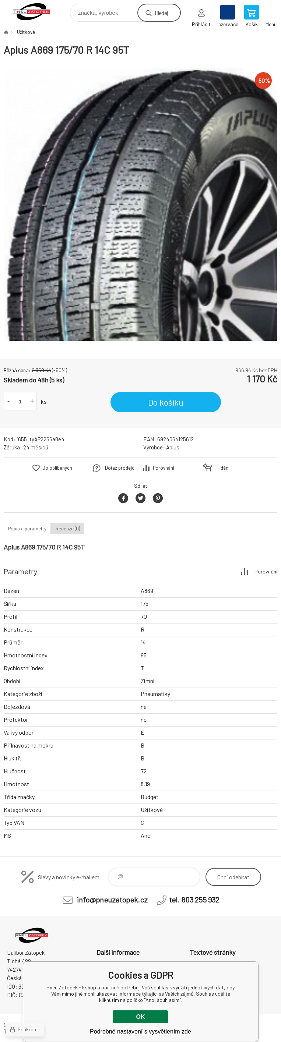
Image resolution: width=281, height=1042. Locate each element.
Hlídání (222, 468)
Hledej (161, 12)
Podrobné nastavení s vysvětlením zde (140, 1031)
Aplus (172, 447)
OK (140, 1017)
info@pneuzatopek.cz (112, 899)
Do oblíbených (57, 468)
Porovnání (163, 468)
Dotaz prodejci (120, 468)
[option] (140, 204)
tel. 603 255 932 (194, 899)
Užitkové (26, 32)
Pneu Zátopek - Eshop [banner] (36, 11)
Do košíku (165, 402)
